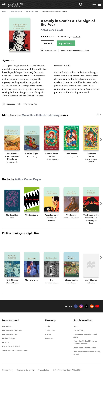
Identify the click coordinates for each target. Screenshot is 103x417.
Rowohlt (5, 379)
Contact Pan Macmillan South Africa (85, 372)
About (75, 363)
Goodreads (76, 37)
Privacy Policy (43, 407)
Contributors (50, 367)
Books (47, 363)
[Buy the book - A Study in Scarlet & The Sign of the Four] (64, 43)
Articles (48, 371)
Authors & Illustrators (16, 11)
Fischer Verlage (8, 375)
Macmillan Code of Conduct (84, 385)
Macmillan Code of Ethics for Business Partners (85, 379)
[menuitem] (14, 358)
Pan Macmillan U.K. (10, 371)
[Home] (12, 4)
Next (101, 139)
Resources (49, 375)
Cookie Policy (78, 367)
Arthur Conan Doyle (32, 11)
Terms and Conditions (25, 407)
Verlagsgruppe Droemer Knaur (14, 387)
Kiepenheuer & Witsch (11, 383)
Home (4, 11)
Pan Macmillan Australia (12, 367)
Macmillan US (7, 363)
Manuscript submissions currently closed (86, 390)
